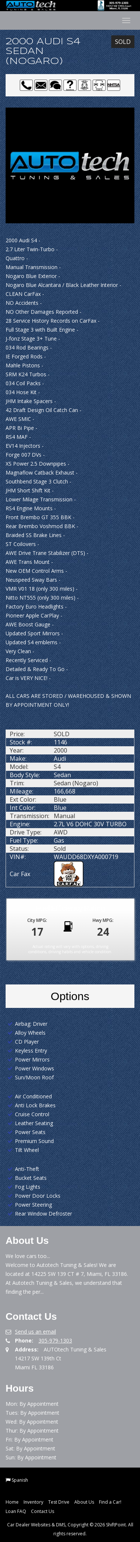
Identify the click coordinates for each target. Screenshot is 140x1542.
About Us (84, 1502)
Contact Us (42, 1511)
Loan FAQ (16, 1511)
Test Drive (58, 1502)
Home (12, 1502)
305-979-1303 (55, 1340)
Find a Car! (110, 1502)
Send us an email (35, 1331)
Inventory (33, 1502)
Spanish (20, 1480)
